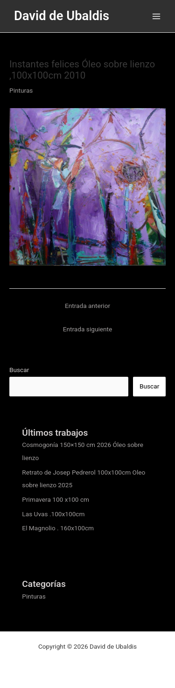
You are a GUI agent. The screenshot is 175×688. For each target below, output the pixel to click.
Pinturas (21, 90)
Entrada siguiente (87, 329)
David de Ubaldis (61, 15)
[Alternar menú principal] (156, 16)
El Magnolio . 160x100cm (58, 528)
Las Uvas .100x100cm (53, 514)
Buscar (19, 369)
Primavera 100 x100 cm (55, 499)
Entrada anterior (87, 305)
